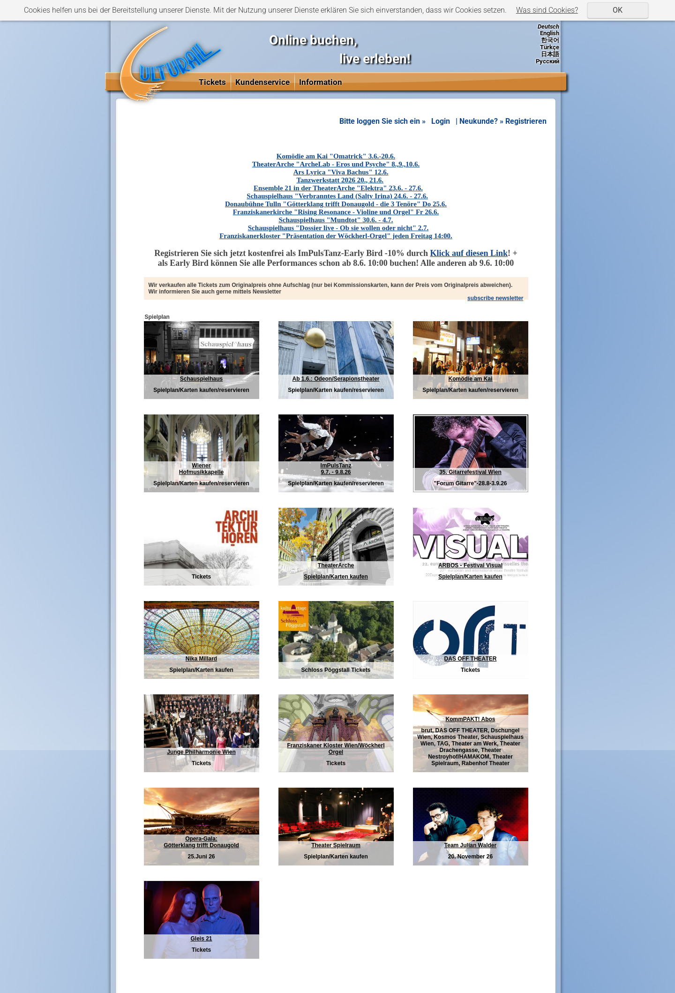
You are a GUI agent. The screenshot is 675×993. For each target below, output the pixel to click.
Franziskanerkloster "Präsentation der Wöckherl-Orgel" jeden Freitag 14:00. (335, 236)
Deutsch (548, 26)
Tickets (212, 82)
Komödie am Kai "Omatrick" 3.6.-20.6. (336, 156)
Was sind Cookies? (547, 10)
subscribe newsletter (495, 298)
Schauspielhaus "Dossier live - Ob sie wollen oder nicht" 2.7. (338, 228)
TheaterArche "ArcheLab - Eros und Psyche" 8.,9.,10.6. (336, 164)
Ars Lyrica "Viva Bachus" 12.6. (341, 172)
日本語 (550, 54)
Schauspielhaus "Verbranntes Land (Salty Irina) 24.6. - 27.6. (337, 196)
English (549, 33)
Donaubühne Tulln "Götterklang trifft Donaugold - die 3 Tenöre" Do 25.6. (336, 204)
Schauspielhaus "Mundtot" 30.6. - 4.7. (335, 220)
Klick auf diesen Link (469, 253)
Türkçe (549, 47)
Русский (547, 61)
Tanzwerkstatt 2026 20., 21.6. (339, 180)
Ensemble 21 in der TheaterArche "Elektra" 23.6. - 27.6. (338, 188)
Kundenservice (262, 82)
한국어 (550, 40)
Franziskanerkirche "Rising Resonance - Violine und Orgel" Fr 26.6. (336, 212)
